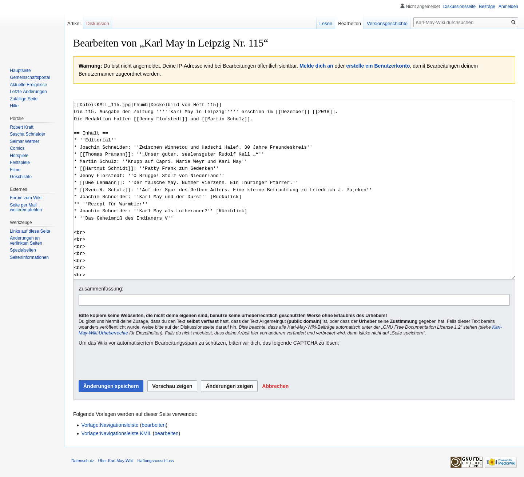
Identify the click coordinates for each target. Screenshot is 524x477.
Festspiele (20, 162)
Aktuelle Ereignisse (28, 84)
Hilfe (14, 105)
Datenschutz (82, 460)
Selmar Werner (24, 141)
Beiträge (487, 6)
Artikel (73, 23)
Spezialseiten (23, 250)
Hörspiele (19, 155)
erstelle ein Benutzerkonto (378, 66)
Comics (17, 148)
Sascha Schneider (27, 134)
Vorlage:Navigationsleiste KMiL (116, 433)
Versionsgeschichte (387, 23)
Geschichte (21, 176)
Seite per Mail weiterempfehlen (26, 208)
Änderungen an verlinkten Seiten (26, 241)
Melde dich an (316, 66)
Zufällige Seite (23, 98)
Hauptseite (20, 70)
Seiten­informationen (29, 257)
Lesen (325, 23)
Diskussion (97, 23)
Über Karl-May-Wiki (115, 460)
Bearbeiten (349, 23)
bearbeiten (154, 425)
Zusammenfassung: (101, 289)
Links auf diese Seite (30, 231)
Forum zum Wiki (25, 197)
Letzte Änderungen (28, 91)
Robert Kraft (21, 127)
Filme (15, 169)
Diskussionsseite (459, 6)
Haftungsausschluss (156, 460)
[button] (275, 386)
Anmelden (508, 6)
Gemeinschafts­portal (30, 77)
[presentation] (134, 363)
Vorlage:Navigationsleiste (109, 425)
